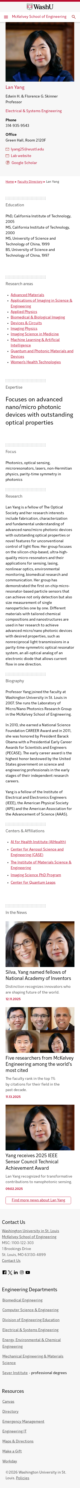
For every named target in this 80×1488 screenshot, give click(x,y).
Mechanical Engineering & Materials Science (32, 1360)
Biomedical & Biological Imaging (38, 317)
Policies (22, 1478)
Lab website (18, 156)
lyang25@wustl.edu (25, 149)
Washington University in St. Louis (30, 1231)
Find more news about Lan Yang (38, 1200)
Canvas (8, 1402)
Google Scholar (21, 162)
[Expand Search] (74, 17)
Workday (9, 1461)
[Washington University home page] (40, 7)
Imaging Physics (24, 329)
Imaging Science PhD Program (36, 875)
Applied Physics (24, 312)
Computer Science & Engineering (30, 1310)
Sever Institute (15, 1373)
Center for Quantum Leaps (33, 883)
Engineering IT (14, 1431)
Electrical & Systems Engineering (34, 111)
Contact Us (11, 1261)
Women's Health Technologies (36, 362)
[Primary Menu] (6, 17)
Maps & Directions (17, 1441)
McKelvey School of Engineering (39, 17)
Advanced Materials (27, 295)
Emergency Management (23, 1422)
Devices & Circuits (26, 323)
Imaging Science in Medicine (35, 334)
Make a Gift (12, 1451)
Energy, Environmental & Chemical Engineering (31, 1343)
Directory (10, 1412)
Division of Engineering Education (31, 1320)
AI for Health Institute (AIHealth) (38, 842)
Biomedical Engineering (22, 1300)
